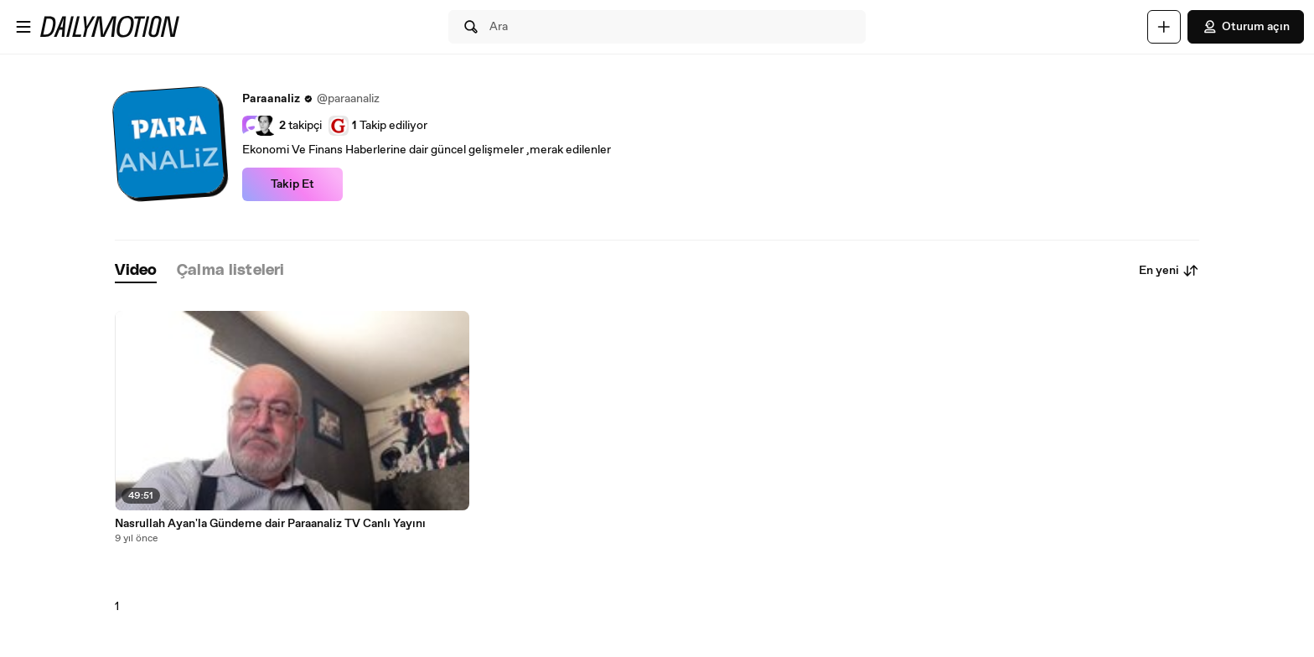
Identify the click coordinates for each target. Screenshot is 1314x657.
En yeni (1169, 270)
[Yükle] (1164, 27)
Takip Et (292, 184)
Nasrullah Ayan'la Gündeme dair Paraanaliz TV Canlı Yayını (270, 523)
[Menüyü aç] (23, 27)
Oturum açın (1246, 26)
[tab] (136, 271)
